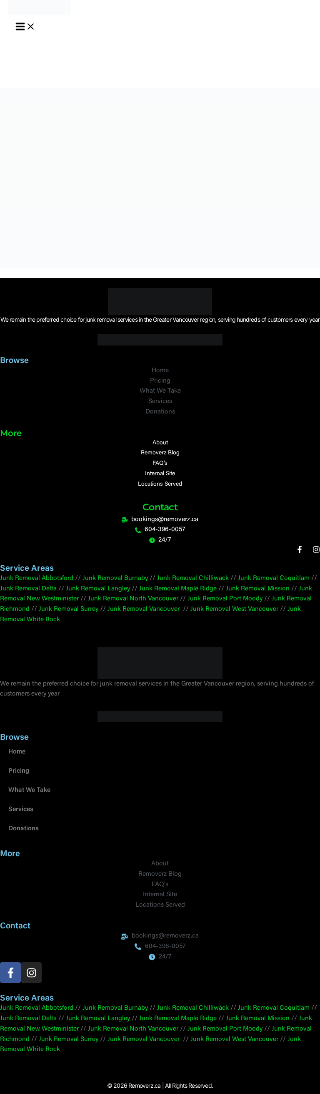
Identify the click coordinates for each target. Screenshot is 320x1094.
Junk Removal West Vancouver (234, 609)
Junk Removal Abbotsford (36, 578)
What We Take (29, 790)
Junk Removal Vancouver (144, 609)
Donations (23, 829)
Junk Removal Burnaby (115, 578)
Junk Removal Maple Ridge (178, 589)
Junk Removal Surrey (68, 609)
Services (20, 810)
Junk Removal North (117, 599)
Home (16, 752)
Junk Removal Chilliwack (193, 578)
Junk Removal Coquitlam (274, 578)
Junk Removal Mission (258, 589)
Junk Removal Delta (28, 589)
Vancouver (163, 599)
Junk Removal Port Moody (225, 599)
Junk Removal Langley (98, 589)
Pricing (18, 771)
